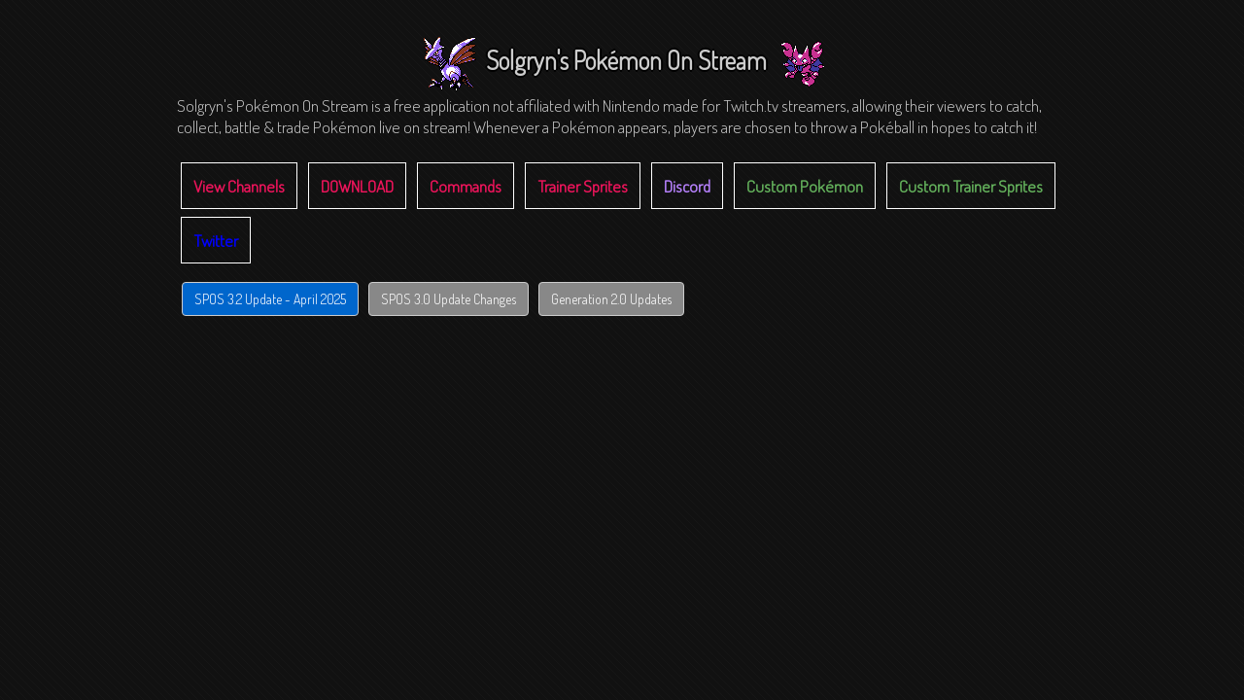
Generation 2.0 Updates (611, 299)
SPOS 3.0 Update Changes (448, 299)
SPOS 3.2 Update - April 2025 (270, 299)
